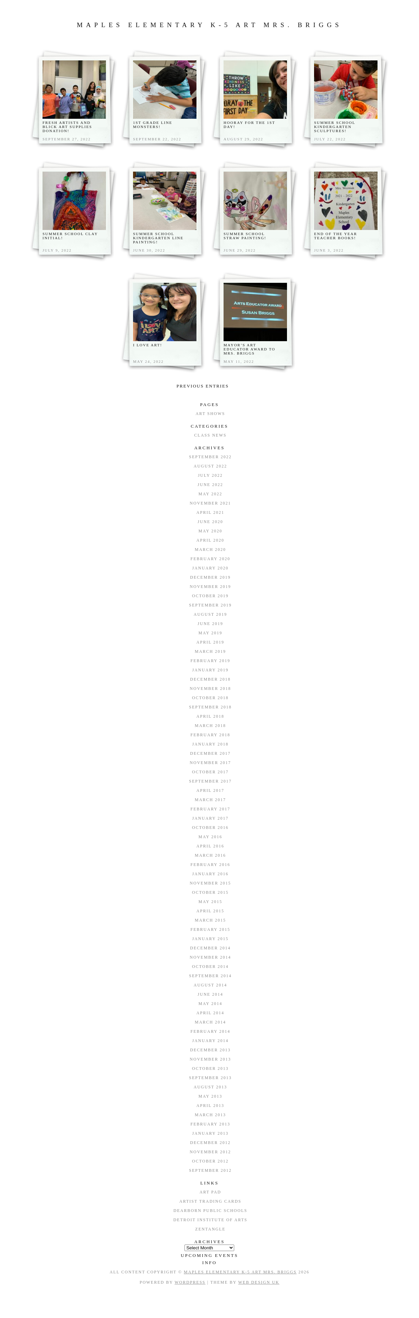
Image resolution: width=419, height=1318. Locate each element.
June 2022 (210, 484)
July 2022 (210, 475)
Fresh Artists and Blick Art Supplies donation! (67, 126)
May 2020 (210, 531)
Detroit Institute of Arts (210, 1219)
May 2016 (210, 836)
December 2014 (210, 948)
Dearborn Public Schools (210, 1210)
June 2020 (210, 521)
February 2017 (210, 809)
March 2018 (210, 725)
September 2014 (210, 975)
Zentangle (210, 1229)
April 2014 (210, 1012)
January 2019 (210, 670)
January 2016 (210, 873)
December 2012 (210, 1142)
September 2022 (210, 456)
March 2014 (210, 1022)
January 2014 (210, 1040)
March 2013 (210, 1114)
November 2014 (210, 957)
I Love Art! (147, 345)
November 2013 (210, 1059)
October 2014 (210, 966)
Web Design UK (258, 1282)
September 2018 (210, 707)
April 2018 (210, 716)
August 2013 (210, 1087)
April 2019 (210, 642)
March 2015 (210, 920)
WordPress (190, 1282)
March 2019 (210, 651)
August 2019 (210, 614)
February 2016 (210, 864)
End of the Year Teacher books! (335, 236)
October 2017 (210, 772)
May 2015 (210, 901)
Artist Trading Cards (210, 1201)
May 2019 (210, 633)
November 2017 (210, 762)
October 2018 (210, 697)
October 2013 (210, 1068)
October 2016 (210, 827)
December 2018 (210, 679)
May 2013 (210, 1096)
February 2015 (210, 929)
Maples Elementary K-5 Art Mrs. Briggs (209, 24)
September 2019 (210, 605)
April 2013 (210, 1105)
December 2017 (210, 753)
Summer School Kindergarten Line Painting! (158, 238)
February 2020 (210, 558)
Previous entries (203, 386)
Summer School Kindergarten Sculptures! (334, 126)
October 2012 (210, 1161)
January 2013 (210, 1133)
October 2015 (210, 892)
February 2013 (210, 1124)
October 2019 (210, 595)
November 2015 (210, 883)
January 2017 (210, 818)
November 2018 (210, 688)
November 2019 (210, 586)
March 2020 (210, 549)
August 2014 (210, 985)
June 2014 (210, 994)
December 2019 (210, 577)
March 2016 (210, 855)
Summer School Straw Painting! (245, 236)
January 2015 (210, 938)
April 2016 (210, 846)
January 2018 (210, 744)
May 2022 (210, 494)
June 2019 (210, 623)
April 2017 (210, 790)
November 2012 (210, 1151)
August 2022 (210, 466)
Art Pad (210, 1192)
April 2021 (210, 512)
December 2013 (210, 1050)
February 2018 (210, 734)
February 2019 (210, 660)
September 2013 (210, 1077)
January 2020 (210, 568)
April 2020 (210, 540)
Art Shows (210, 413)
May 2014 (210, 1003)
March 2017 (210, 799)
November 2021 (210, 503)
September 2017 (210, 781)
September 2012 (210, 1170)
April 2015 (210, 911)
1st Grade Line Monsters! (152, 124)
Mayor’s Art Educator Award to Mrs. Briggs (249, 349)
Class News (210, 435)
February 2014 (210, 1031)
